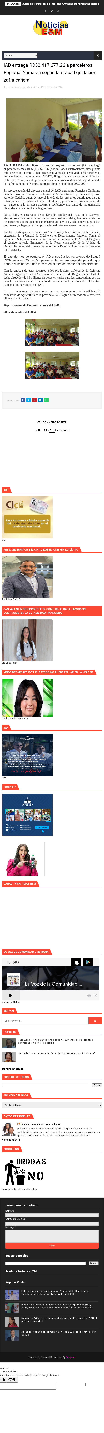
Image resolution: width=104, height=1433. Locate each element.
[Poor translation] (12, 1380)
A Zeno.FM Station (11, 1002)
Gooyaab (70, 1357)
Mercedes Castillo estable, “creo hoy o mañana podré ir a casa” (56, 1053)
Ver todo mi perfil (11, 1139)
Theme (45, 1357)
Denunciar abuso (13, 1068)
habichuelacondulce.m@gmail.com (41, 1124)
